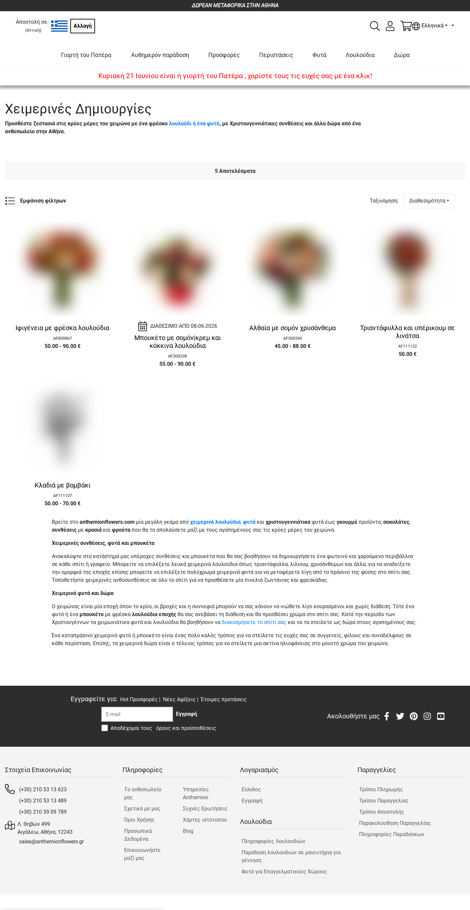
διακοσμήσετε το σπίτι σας (254, 622)
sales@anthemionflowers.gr (51, 841)
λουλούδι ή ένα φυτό (194, 123)
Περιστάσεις (276, 54)
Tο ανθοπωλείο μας (142, 793)
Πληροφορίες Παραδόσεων (391, 834)
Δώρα (402, 54)
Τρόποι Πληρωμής (381, 789)
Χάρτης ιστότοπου (205, 820)
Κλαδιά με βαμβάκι (62, 485)
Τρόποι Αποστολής (381, 812)
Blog (188, 831)
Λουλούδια (360, 54)
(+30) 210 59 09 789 (43, 812)
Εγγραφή (252, 801)
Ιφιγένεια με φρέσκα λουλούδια (62, 328)
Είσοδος (251, 789)
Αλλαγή (83, 26)
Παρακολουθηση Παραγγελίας (395, 823)
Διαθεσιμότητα (427, 201)
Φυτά (319, 54)
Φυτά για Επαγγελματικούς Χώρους (284, 871)
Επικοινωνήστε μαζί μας (142, 854)
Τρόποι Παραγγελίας (384, 801)
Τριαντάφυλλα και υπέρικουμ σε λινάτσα (407, 332)
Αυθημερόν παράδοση (160, 54)
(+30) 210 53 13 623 (43, 789)
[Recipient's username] (137, 714)
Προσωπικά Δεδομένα (138, 835)
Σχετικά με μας (142, 808)
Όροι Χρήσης (139, 820)
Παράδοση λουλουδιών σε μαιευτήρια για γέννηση (291, 856)
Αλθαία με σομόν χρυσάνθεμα (292, 328)
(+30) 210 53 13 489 (43, 801)
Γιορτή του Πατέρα (86, 54)
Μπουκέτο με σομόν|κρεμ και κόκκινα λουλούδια (177, 342)
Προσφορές (224, 54)
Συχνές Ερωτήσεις (205, 808)
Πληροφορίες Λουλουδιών (273, 841)
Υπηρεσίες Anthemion (196, 793)
